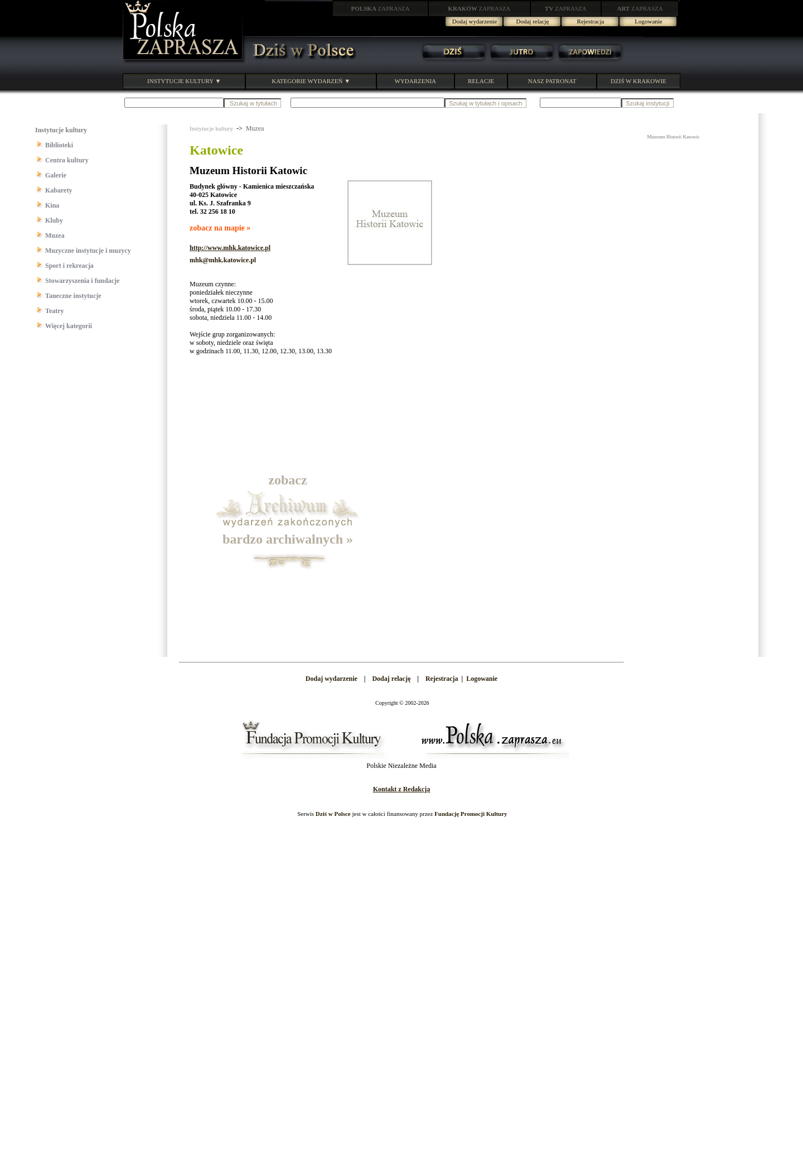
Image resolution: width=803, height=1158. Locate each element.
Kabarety (58, 190)
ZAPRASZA (380, 8)
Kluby (54, 220)
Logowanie (648, 21)
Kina (52, 205)
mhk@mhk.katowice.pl (223, 260)
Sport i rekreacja (69, 266)
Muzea (55, 235)
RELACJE (481, 81)
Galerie (55, 175)
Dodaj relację (532, 21)
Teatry (54, 311)
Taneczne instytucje (73, 296)
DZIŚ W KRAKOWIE (638, 81)
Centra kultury (67, 160)
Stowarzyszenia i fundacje (82, 281)
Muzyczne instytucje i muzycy (88, 250)
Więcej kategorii (68, 326)
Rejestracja (590, 21)
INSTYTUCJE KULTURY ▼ (184, 81)
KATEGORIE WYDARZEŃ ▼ (311, 81)
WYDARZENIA (416, 81)
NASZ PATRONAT (552, 81)
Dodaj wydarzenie (474, 21)
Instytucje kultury (211, 128)
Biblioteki (59, 145)
